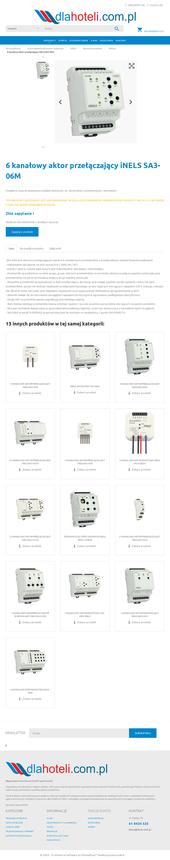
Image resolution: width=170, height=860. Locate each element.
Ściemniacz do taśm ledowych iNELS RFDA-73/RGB (85, 538)
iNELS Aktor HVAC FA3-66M (85, 386)
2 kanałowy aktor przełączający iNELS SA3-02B (85, 461)
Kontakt (121, 40)
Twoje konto (99, 810)
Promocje (52, 831)
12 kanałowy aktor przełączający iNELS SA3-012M (30, 538)
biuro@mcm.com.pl (140, 829)
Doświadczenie (79, 40)
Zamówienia (94, 822)
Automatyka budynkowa (18, 835)
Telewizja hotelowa (16, 818)
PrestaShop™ (89, 855)
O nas (94, 40)
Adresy (91, 826)
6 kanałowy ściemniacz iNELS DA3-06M (30, 691)
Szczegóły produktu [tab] (32, 248)
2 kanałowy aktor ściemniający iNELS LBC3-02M (140, 614)
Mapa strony (53, 839)
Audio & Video (13, 826)
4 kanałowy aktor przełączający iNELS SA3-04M (140, 385)
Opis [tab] (11, 248)
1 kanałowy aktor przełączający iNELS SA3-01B (30, 385)
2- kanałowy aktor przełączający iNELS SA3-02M (139, 538)
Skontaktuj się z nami (58, 835)
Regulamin (106, 40)
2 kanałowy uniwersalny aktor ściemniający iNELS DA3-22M (30, 614)
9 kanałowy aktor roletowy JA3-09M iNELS (85, 614)
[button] (155, 5)
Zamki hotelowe (14, 822)
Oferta (62, 40)
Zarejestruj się (136, 5)
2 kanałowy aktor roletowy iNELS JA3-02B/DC (140, 461)
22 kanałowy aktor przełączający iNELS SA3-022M (30, 461)
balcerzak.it (117, 855)
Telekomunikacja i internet (20, 831)
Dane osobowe (95, 818)
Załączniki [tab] (55, 248)
